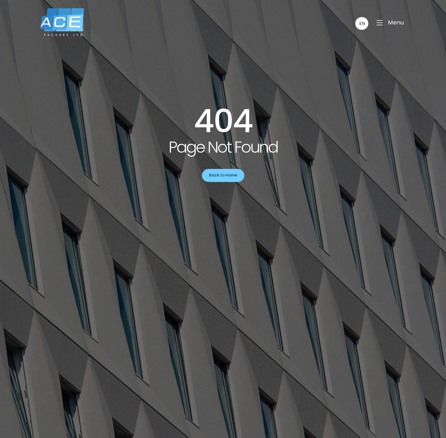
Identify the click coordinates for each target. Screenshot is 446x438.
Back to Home (223, 175)
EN (362, 23)
